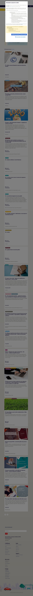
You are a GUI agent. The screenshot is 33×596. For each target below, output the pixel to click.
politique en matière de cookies (10, 6)
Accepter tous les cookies (15, 34)
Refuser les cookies (23, 34)
